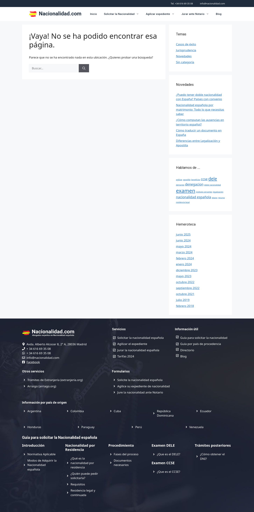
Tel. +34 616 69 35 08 (182, 3)
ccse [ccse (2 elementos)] (204, 179)
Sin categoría (185, 62)
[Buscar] (84, 68)
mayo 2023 (183, 276)
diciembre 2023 (186, 270)
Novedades (184, 56)
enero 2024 (184, 264)
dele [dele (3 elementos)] (212, 179)
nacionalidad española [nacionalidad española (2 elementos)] (193, 197)
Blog (218, 14)
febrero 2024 (185, 258)
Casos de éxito (186, 44)
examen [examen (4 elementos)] (185, 190)
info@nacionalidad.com (212, 3)
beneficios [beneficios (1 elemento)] (195, 179)
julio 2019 (182, 300)
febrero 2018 (185, 306)
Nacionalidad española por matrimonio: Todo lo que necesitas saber (200, 109)
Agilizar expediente (162, 14)
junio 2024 (183, 240)
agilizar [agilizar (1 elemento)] (179, 179)
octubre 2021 (185, 294)
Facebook (33, 362)
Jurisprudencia (186, 50)
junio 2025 (183, 234)
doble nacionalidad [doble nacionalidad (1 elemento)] (212, 185)
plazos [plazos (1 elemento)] (214, 197)
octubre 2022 (185, 282)
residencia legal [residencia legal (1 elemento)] (183, 202)
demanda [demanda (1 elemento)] (180, 185)
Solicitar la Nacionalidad (123, 14)
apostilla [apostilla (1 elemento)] (186, 179)
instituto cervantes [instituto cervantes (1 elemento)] (204, 192)
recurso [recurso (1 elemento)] (221, 197)
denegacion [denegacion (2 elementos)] (194, 184)
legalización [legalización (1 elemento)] (218, 192)
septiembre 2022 (187, 288)
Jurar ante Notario (196, 14)
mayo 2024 (183, 246)
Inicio (93, 14)
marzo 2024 (184, 252)
